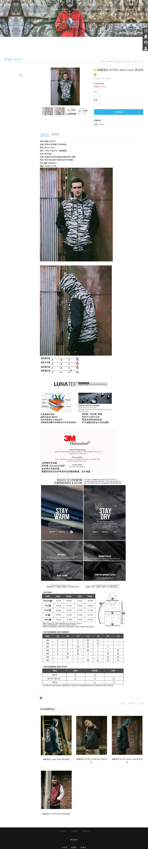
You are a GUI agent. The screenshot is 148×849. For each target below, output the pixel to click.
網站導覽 (87, 831)
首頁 (102, 62)
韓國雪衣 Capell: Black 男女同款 (56, 759)
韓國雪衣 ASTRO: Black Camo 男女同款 (127, 761)
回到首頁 (75, 831)
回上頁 (131, 703)
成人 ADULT (137, 62)
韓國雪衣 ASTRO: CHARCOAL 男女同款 (91, 761)
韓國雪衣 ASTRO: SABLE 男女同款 (56, 814)
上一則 (122, 703)
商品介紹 (117, 62)
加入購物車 (118, 112)
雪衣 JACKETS (127, 62)
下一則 (140, 703)
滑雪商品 (109, 62)
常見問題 (63, 831)
